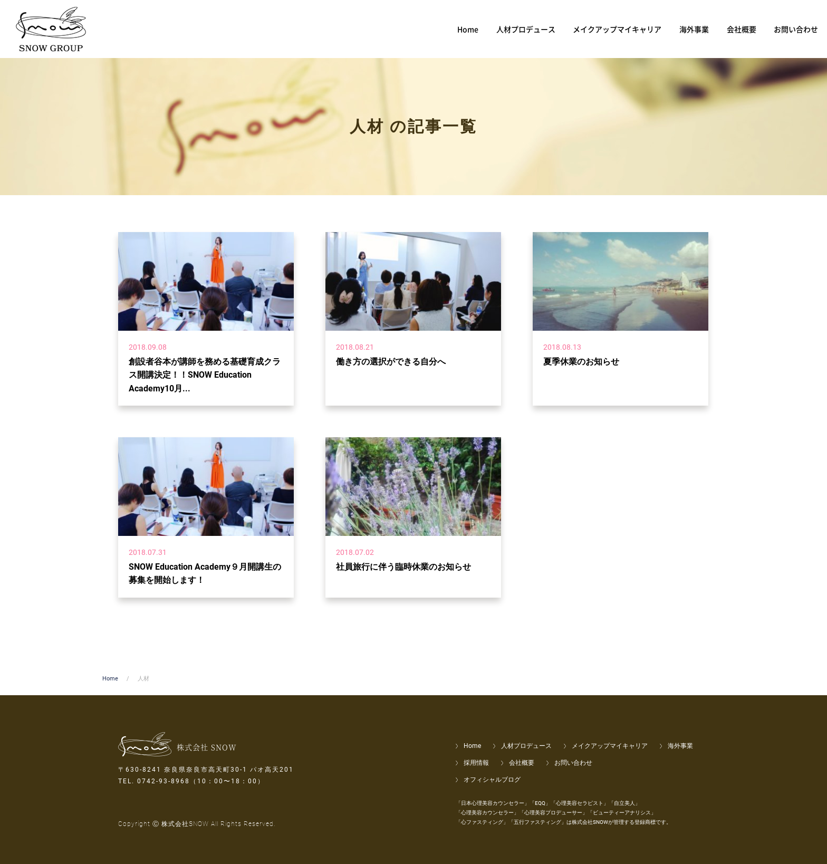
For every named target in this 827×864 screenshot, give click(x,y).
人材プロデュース (526, 746)
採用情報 (476, 763)
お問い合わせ (573, 763)
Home (110, 678)
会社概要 (521, 763)
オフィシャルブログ (492, 779)
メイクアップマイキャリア (610, 746)
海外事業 (680, 746)
